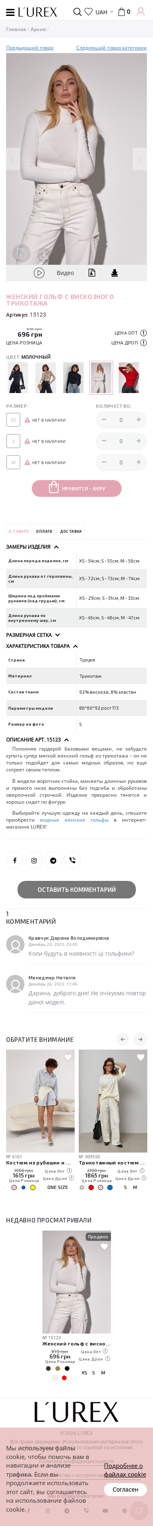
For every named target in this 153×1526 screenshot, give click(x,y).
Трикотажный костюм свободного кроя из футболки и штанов (113, 1162)
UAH (101, 12)
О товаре (19, 531)
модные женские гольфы (74, 819)
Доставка (71, 531)
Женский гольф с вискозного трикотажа (76, 1343)
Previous (13, 159)
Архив (38, 29)
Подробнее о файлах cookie (125, 1469)
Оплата (44, 531)
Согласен (125, 1489)
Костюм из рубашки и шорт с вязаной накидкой (40, 1162)
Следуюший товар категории (111, 47)
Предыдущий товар (29, 47)
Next (140, 159)
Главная (16, 29)
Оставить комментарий (77, 889)
